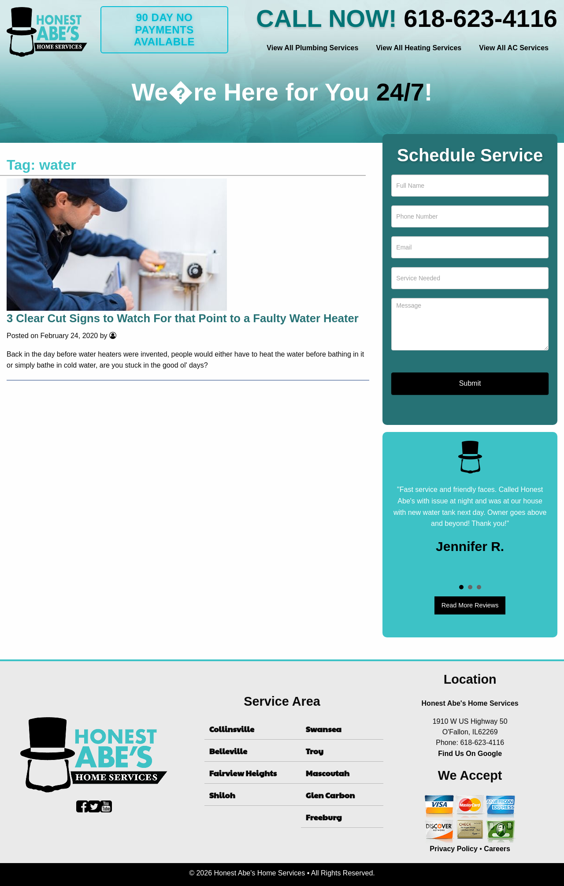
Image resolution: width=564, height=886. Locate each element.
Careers (497, 848)
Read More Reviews (470, 605)
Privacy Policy (454, 848)
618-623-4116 (480, 18)
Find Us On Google (470, 753)
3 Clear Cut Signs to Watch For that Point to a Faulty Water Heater (183, 318)
